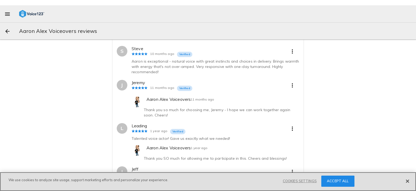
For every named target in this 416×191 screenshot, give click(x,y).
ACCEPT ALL (338, 181)
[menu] (7, 13)
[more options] (292, 51)
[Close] (407, 181)
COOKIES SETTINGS (300, 181)
